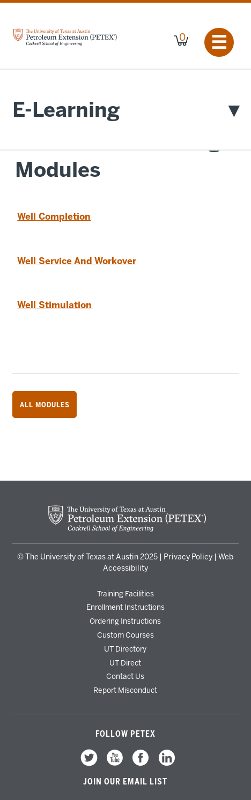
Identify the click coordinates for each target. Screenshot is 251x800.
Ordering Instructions (125, 621)
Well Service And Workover (76, 261)
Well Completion (54, 216)
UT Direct (125, 663)
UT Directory (125, 649)
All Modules (45, 404)
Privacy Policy (188, 557)
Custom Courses (125, 635)
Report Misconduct (125, 690)
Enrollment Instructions (125, 607)
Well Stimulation (54, 305)
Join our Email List (125, 782)
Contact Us (125, 676)
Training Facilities (125, 593)
